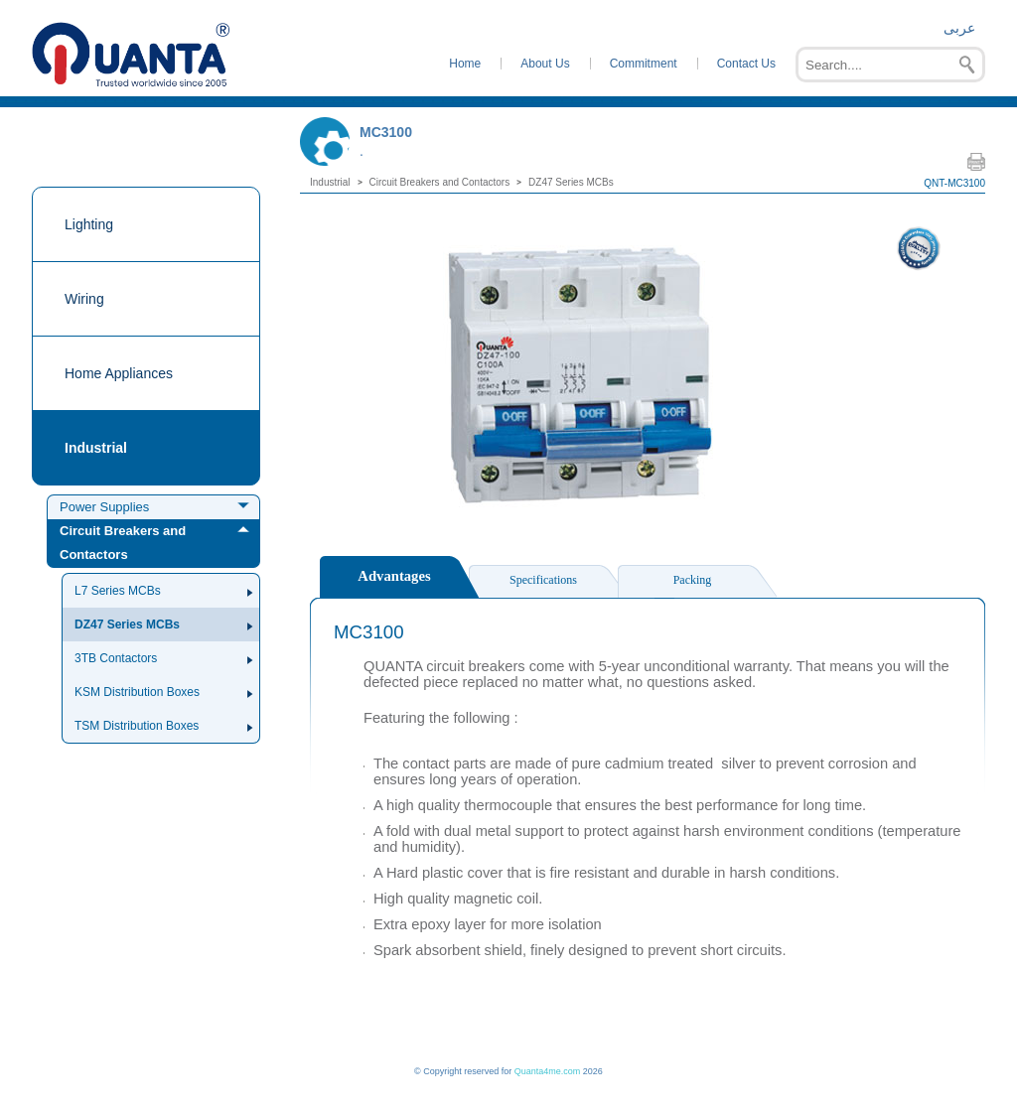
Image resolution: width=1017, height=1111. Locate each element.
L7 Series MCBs (117, 591)
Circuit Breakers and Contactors (123, 542)
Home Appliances (119, 373)
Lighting (89, 224)
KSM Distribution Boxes (137, 692)
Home (465, 63)
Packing (692, 580)
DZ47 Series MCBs (127, 624)
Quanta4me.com (547, 1071)
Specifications (543, 580)
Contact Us (746, 63)
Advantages (394, 576)
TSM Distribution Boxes (136, 726)
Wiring (84, 299)
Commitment (643, 63)
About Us (544, 63)
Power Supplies (104, 506)
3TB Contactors (115, 658)
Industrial (96, 448)
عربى (959, 28)
